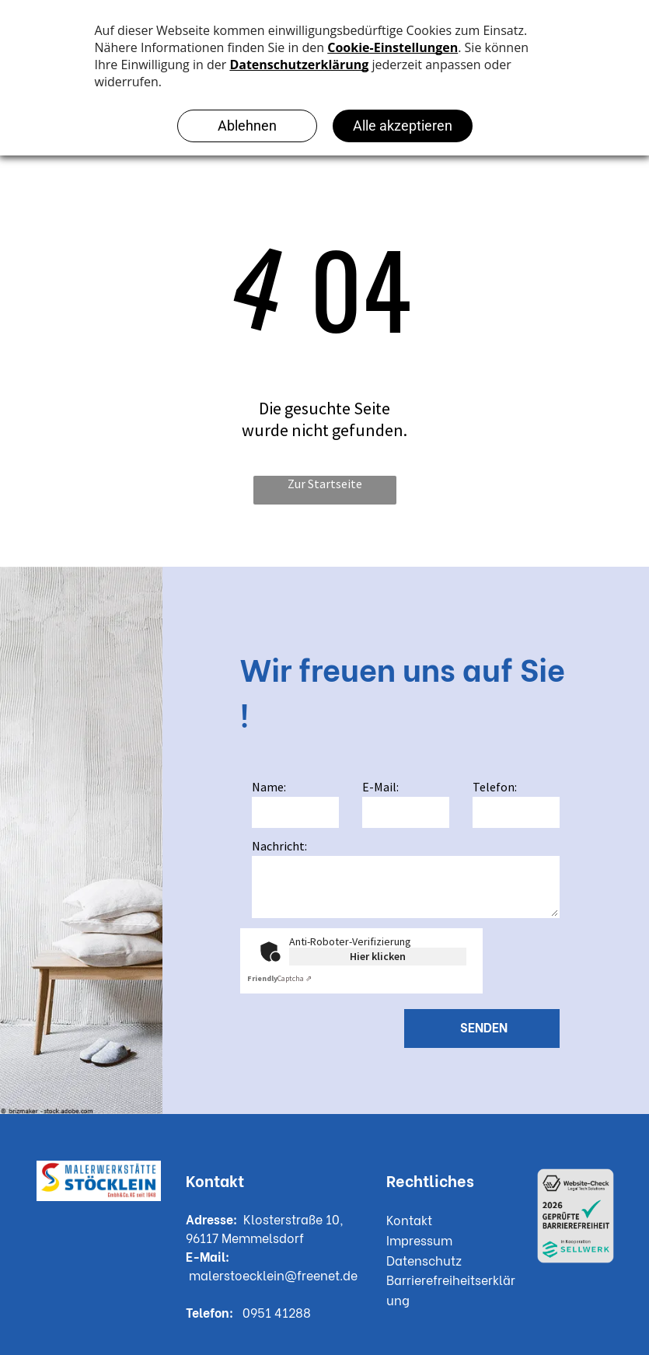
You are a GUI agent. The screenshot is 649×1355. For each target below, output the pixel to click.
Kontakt (409, 1219)
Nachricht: (279, 846)
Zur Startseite (325, 483)
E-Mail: (380, 786)
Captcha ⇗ (279, 978)
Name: (269, 786)
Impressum (419, 1239)
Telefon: (495, 786)
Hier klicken (378, 956)
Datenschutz (424, 1260)
